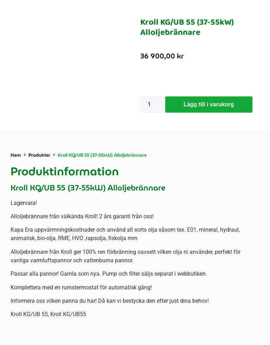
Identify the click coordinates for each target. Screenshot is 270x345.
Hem (16, 155)
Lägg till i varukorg (209, 104)
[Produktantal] (152, 104)
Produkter (39, 155)
